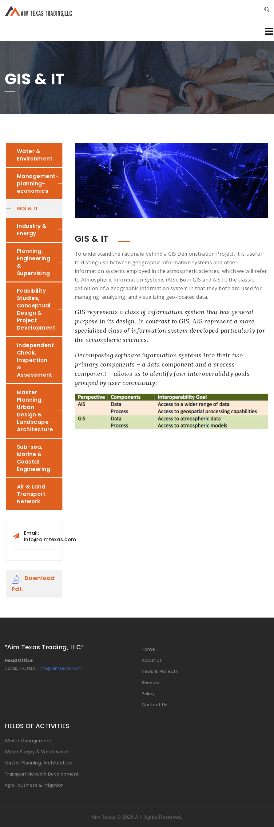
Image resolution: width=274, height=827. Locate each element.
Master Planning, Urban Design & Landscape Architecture (35, 411)
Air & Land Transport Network (31, 494)
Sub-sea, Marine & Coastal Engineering (33, 458)
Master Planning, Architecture (38, 763)
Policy (148, 694)
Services (151, 682)
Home (148, 649)
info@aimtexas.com (60, 668)
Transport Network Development (42, 774)
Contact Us (155, 705)
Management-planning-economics (37, 183)
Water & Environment (35, 155)
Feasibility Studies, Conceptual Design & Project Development (36, 309)
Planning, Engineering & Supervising (33, 262)
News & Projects (160, 671)
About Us (152, 660)
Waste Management (28, 741)
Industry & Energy (32, 229)
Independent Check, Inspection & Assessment (35, 360)
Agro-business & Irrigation (34, 785)
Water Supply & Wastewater (37, 752)
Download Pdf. (33, 583)
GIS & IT (28, 208)
